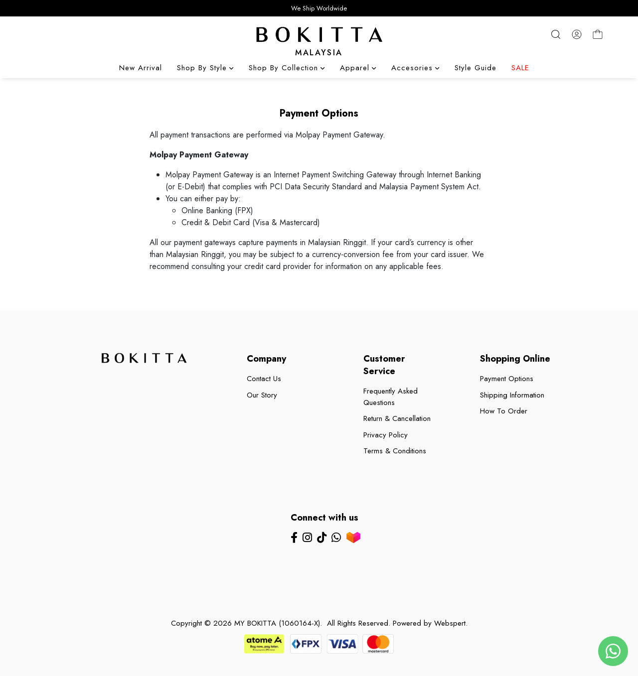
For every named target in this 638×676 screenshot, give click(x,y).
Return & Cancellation (397, 418)
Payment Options (506, 378)
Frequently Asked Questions (390, 397)
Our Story (262, 395)
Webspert (450, 623)
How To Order (503, 411)
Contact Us (264, 378)
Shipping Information (512, 395)
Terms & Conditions (394, 450)
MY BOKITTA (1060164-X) (277, 623)
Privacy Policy (385, 434)
